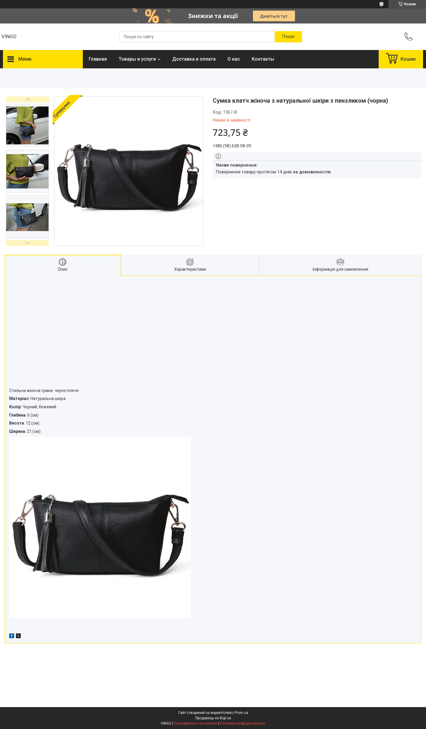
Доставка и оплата (194, 59)
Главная (98, 59)
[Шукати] (288, 36)
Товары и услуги (137, 59)
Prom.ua (241, 713)
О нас (233, 59)
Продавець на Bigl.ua (213, 718)
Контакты (263, 59)
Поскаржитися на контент (195, 723)
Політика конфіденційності (242, 723)
